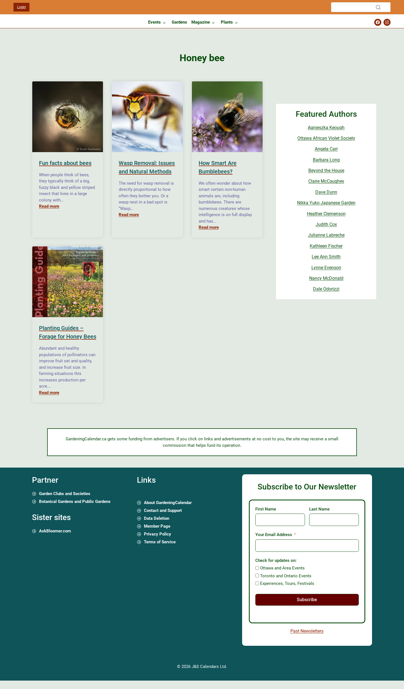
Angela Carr (326, 149)
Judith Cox (326, 224)
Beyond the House (326, 170)
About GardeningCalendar (168, 502)
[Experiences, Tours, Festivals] (257, 583)
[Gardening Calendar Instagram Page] (387, 22)
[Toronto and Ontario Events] (257, 575)
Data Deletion (156, 518)
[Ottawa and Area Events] (257, 568)
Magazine (200, 22)
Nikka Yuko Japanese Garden (326, 202)
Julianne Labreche (326, 235)
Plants (227, 22)
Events (154, 22)
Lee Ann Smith (326, 256)
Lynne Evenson (326, 267)
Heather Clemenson (326, 213)
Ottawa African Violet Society (326, 138)
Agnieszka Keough (326, 127)
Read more (49, 206)
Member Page (157, 526)
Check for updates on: (276, 560)
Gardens (179, 22)
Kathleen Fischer (326, 246)
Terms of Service (160, 541)
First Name (265, 509)
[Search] (361, 7)
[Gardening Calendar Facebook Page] (377, 22)
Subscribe (307, 599)
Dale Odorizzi (326, 289)
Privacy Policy (157, 534)
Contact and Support (163, 510)
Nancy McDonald (326, 278)
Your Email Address (273, 534)
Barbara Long (326, 159)
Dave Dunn (326, 192)
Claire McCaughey (326, 181)
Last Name (319, 509)
